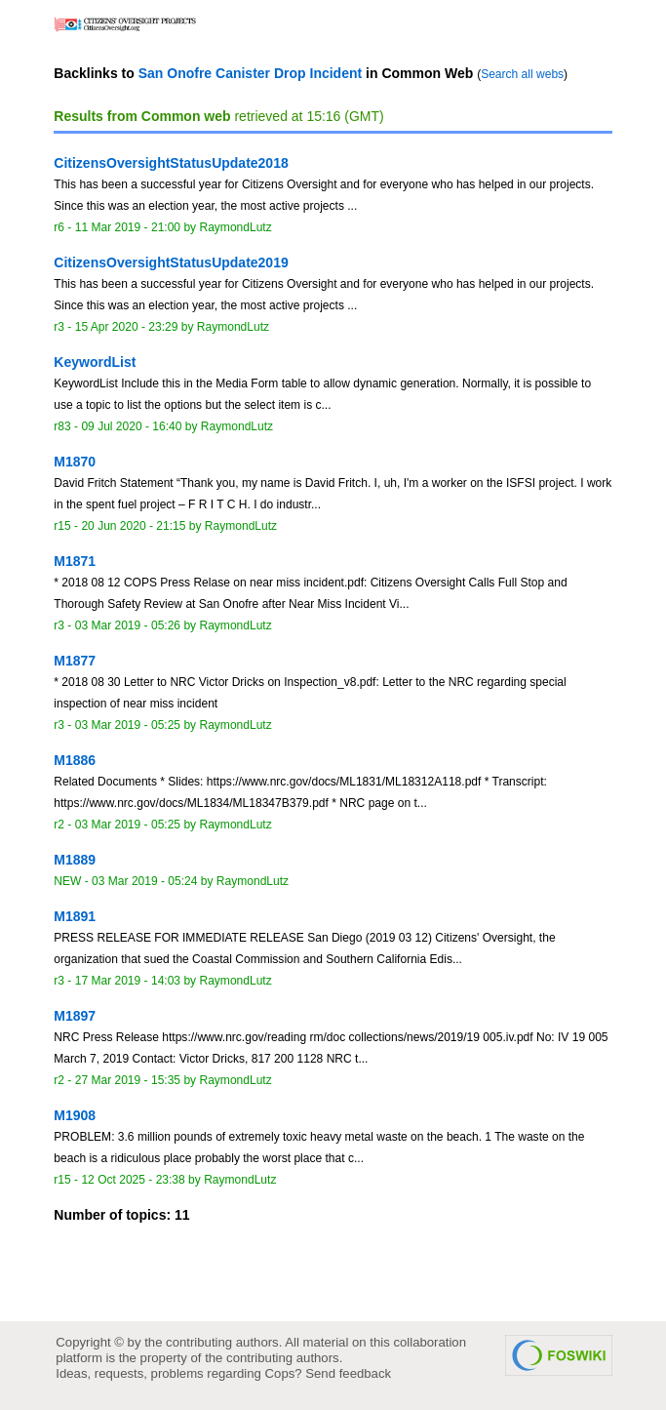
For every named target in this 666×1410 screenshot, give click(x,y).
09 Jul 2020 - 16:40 (131, 426)
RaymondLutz (235, 227)
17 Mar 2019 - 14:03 (127, 980)
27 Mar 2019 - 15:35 (127, 1080)
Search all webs (522, 74)
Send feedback (348, 1373)
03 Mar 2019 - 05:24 (144, 881)
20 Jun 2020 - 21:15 (133, 526)
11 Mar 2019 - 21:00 (127, 227)
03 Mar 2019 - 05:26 (127, 625)
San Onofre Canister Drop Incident (250, 73)
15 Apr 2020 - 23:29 (126, 327)
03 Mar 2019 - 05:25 (127, 725)
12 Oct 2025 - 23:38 (132, 1180)
